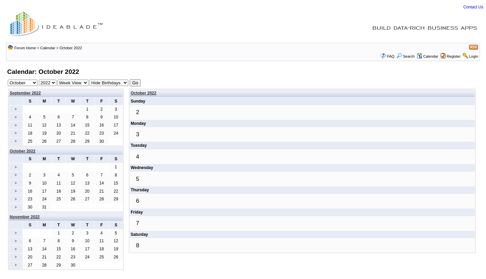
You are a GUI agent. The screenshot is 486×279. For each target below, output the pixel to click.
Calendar (47, 48)
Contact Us (473, 7)
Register (454, 56)
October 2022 (143, 93)
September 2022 (25, 93)
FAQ (391, 56)
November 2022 (25, 217)
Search (406, 56)
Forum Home (25, 48)
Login (473, 56)
